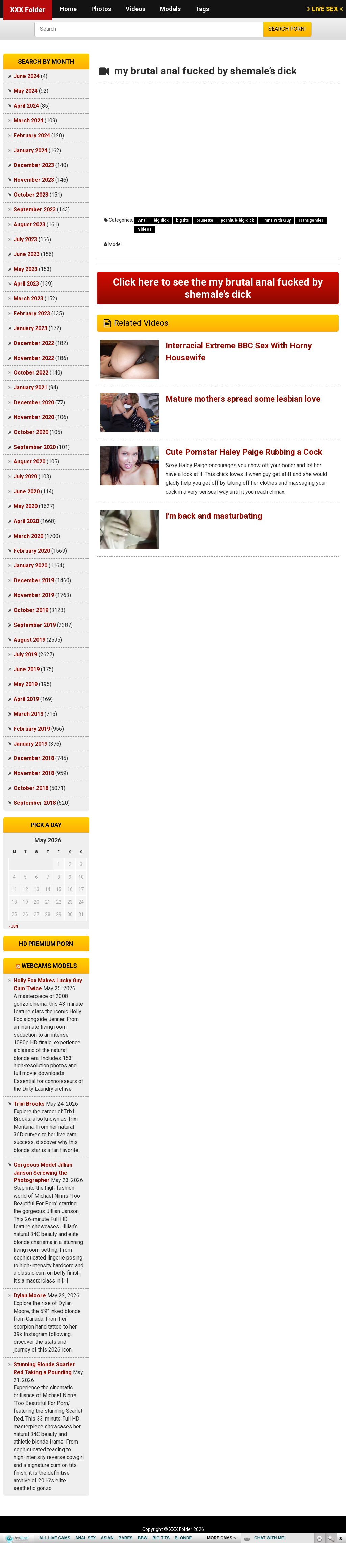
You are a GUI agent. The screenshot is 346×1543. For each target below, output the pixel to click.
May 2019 (26, 684)
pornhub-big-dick (237, 220)
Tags (202, 9)
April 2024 (26, 106)
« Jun (13, 926)
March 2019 (28, 714)
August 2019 (29, 640)
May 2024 (26, 91)
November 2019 (34, 595)
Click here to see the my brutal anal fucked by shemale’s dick (218, 288)
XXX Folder (27, 10)
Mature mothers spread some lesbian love (243, 399)
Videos (135, 9)
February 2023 (32, 313)
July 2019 (25, 654)
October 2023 (31, 194)
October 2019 (31, 610)
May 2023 (26, 269)
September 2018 (35, 803)
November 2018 (34, 773)
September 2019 (35, 625)
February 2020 (32, 551)
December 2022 (34, 343)
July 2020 (25, 476)
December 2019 (34, 580)
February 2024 (32, 135)
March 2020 (28, 536)
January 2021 (30, 387)
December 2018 (34, 758)
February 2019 (32, 729)
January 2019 (30, 744)
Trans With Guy (276, 220)
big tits (182, 220)
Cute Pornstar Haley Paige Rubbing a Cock (244, 452)
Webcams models (49, 965)
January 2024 (30, 150)
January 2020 (30, 565)
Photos (101, 9)
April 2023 (26, 283)
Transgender (310, 220)
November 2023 (34, 180)
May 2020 (26, 506)
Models (170, 9)
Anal (142, 220)
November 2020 (34, 417)
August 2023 (29, 224)
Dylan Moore (30, 1295)
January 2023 (30, 328)
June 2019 (27, 669)
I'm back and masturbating (214, 516)
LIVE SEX (325, 9)
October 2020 (31, 432)
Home (68, 9)
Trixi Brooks (29, 1103)
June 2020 (27, 491)
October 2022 (31, 372)
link (340, 1437)
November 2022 (34, 358)
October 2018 (31, 788)
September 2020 (35, 447)
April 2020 (26, 521)
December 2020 (34, 402)
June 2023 (27, 254)
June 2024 (27, 76)
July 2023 (25, 239)
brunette (204, 220)
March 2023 (28, 298)
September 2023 (35, 209)
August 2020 (29, 461)
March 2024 (28, 120)
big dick (161, 220)
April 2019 (26, 699)
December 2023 (34, 165)
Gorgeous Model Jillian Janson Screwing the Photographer (43, 1173)
